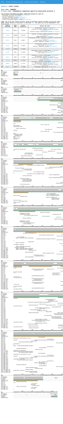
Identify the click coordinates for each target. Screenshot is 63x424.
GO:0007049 (48, 45)
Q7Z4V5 (8, 60)
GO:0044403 (45, 39)
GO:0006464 (56, 31)
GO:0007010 (21, 18)
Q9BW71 (8, 66)
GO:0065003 (27, 19)
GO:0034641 (45, 30)
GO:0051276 (52, 66)
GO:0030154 (18, 16)
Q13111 (8, 45)
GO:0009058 (51, 28)
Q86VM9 (8, 49)
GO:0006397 (49, 36)
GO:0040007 (47, 60)
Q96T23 (8, 40)
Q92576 (8, 57)
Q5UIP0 (8, 52)
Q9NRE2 (8, 63)
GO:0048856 (25, 15)
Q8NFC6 (8, 30)
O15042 (8, 35)
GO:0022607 (22, 17)
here (33, 22)
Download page (5, 24)
